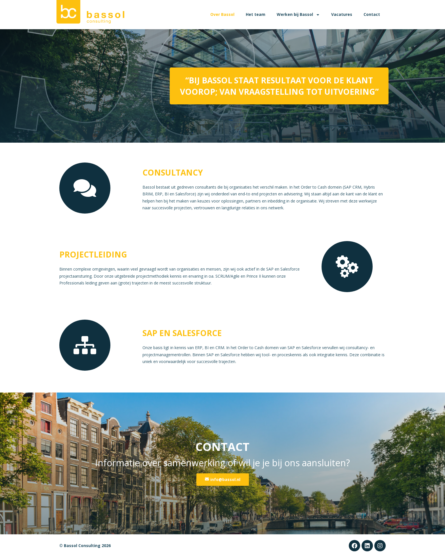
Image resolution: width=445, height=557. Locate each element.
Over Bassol (222, 14)
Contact (372, 14)
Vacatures (341, 14)
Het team (255, 14)
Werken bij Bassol (298, 15)
